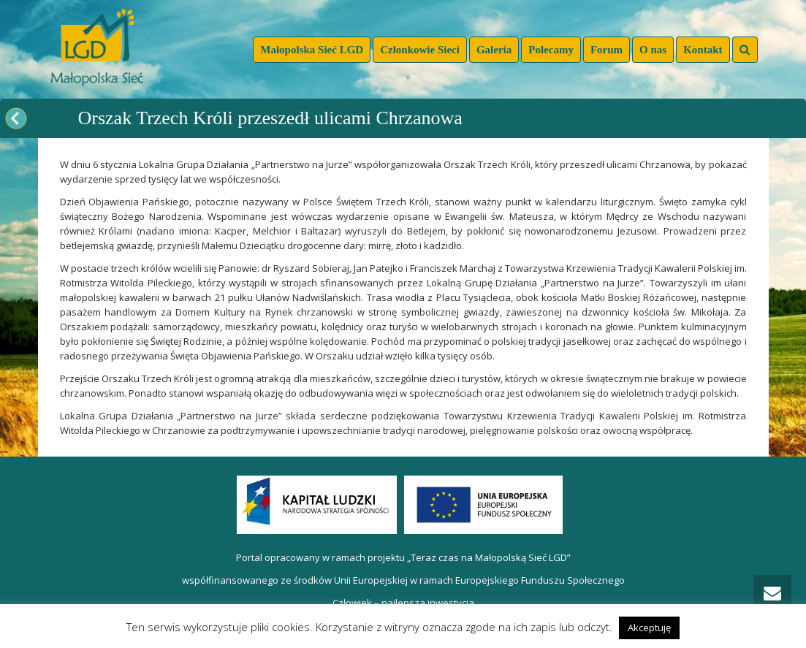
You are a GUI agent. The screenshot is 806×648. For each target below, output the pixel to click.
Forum (606, 50)
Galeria (494, 50)
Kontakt (702, 50)
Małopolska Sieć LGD (311, 50)
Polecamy (551, 50)
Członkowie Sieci (420, 50)
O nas (652, 50)
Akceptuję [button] (649, 627)
